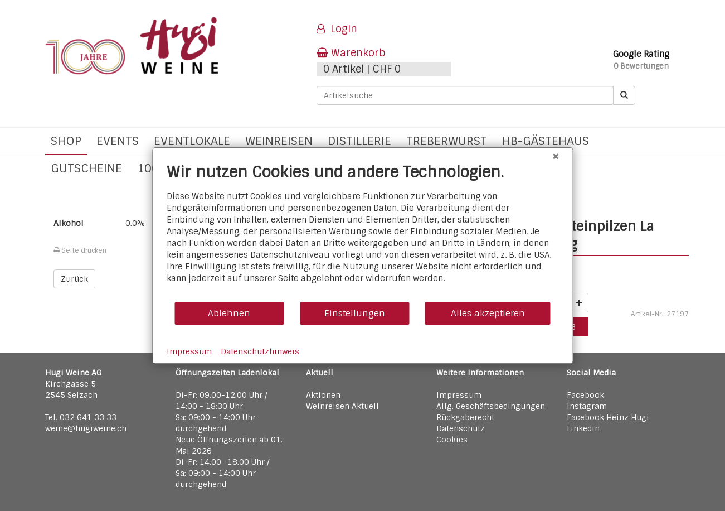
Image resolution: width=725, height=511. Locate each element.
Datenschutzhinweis (260, 351)
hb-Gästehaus (545, 140)
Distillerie (359, 140)
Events (117, 140)
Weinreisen (279, 140)
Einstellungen (354, 313)
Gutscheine (86, 168)
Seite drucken (79, 250)
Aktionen (323, 395)
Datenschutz (460, 428)
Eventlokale (192, 140)
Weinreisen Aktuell (342, 406)
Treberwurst (446, 140)
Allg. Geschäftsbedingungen (490, 406)
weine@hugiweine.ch (85, 428)
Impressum (458, 395)
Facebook (585, 395)
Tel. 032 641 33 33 (80, 417)
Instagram (587, 406)
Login (337, 29)
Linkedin (583, 428)
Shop (66, 140)
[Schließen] (555, 156)
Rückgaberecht (465, 417)
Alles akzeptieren (488, 313)
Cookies (452, 440)
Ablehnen (229, 313)
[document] (362, 232)
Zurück (74, 279)
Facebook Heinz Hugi (608, 417)
